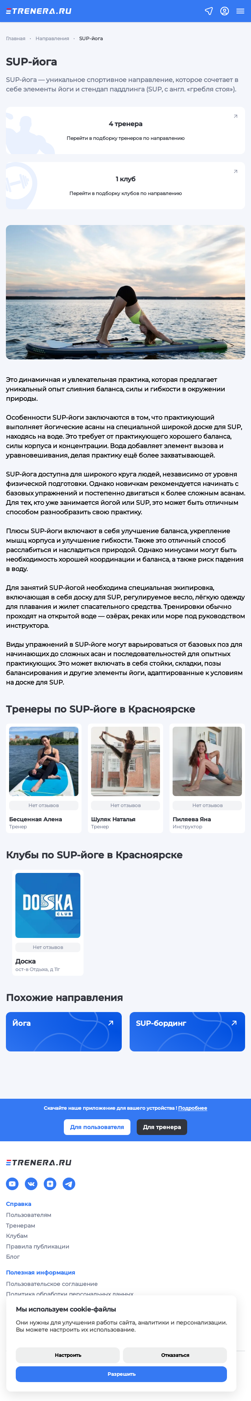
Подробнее (192, 1108)
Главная (15, 38)
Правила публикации (37, 1246)
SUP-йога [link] (91, 38)
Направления (52, 38)
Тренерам (20, 1225)
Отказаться (175, 1355)
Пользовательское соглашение (52, 1284)
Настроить (68, 1355)
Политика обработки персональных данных (69, 1294)
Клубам (17, 1235)
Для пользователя (97, 1127)
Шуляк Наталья (113, 819)
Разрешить (122, 1374)
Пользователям (28, 1215)
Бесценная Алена (35, 819)
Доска (25, 961)
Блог (13, 1256)
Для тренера (162, 1127)
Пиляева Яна (192, 819)
